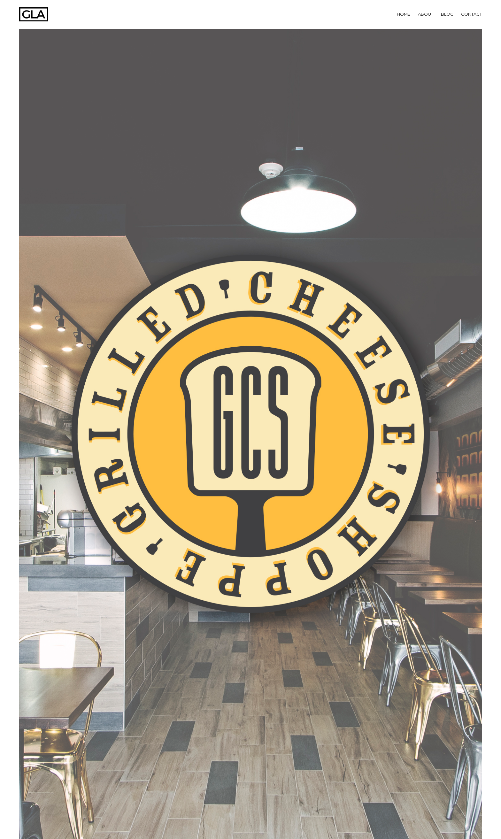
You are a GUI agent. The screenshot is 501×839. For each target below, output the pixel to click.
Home (403, 14)
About (425, 14)
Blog (447, 14)
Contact (471, 14)
